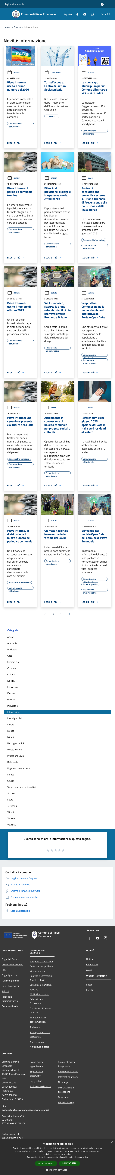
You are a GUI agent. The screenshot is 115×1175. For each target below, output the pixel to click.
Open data (63, 1097)
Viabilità (11, 824)
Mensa (10, 731)
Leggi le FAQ (36, 1081)
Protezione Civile (15, 756)
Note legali (63, 1082)
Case (9, 655)
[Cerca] (109, 14)
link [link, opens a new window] (86, 1157)
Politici (5, 991)
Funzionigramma (10, 980)
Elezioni (11, 693)
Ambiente (12, 643)
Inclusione (12, 706)
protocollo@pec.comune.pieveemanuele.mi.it (25, 1110)
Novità (17, 27)
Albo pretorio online (68, 1071)
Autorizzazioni (37, 1042)
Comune (11, 668)
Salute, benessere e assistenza (40, 1034)
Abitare (11, 637)
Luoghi (89, 984)
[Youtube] (84, 14)
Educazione (13, 687)
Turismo (11, 818)
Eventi (89, 990)
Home (7, 27)
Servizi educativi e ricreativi (21, 787)
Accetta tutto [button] (45, 1163)
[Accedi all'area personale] (102, 4)
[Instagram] (91, 14)
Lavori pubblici (14, 718)
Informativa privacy (68, 1077)
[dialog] (57, 1157)
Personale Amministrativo (10, 999)
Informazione (14, 712)
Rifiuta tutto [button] (69, 1163)
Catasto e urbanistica (41, 985)
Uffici (4, 970)
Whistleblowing (66, 1102)
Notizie (13, 72)
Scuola (10, 781)
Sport (10, 799)
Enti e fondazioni (10, 986)
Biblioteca (12, 649)
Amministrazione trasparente (66, 1064)
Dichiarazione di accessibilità (66, 1090)
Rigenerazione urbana (18, 768)
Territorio (12, 806)
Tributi (10, 812)
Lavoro (10, 724)
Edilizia (11, 680)
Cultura (11, 674)
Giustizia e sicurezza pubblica (40, 1010)
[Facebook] (76, 14)
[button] (57, 1169)
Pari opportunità (15, 743)
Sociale (11, 793)
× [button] (112, 1142)
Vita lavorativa (37, 971)
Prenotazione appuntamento (37, 1064)
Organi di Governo (11, 959)
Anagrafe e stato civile (41, 961)
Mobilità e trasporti (39, 994)
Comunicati (52, 72)
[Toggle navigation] (6, 14)
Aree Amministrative (12, 964)
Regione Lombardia (14, 4)
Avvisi (87, 178)
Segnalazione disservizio (36, 1073)
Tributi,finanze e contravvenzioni (38, 1019)
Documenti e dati (10, 1006)
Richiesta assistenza (40, 1086)
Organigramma (9, 975)
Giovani (11, 699)
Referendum (13, 762)
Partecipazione (14, 749)
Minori (10, 737)
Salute (10, 774)
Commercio (13, 662)
